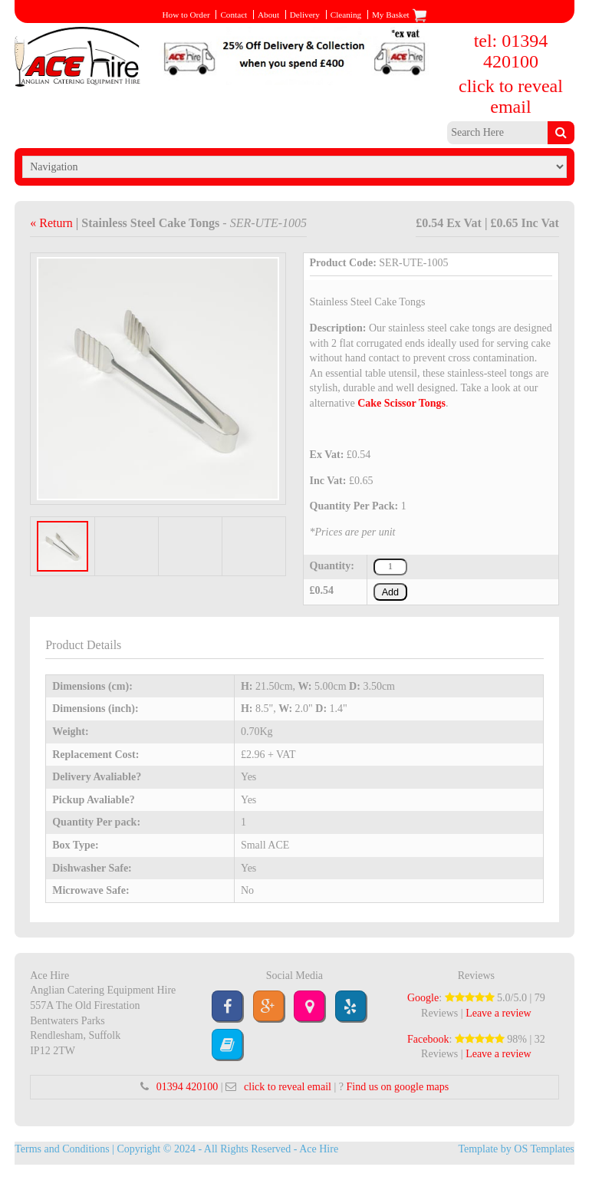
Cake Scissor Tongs (401, 403)
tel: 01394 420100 (511, 51)
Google (423, 998)
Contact (233, 14)
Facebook (428, 1039)
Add (390, 592)
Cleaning (346, 14)
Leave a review (498, 1013)
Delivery (305, 14)
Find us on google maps (397, 1087)
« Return (53, 222)
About (268, 14)
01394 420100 (187, 1087)
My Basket (399, 14)
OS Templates (544, 1149)
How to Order (185, 14)
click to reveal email (511, 96)
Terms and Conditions (62, 1149)
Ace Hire (318, 1149)
